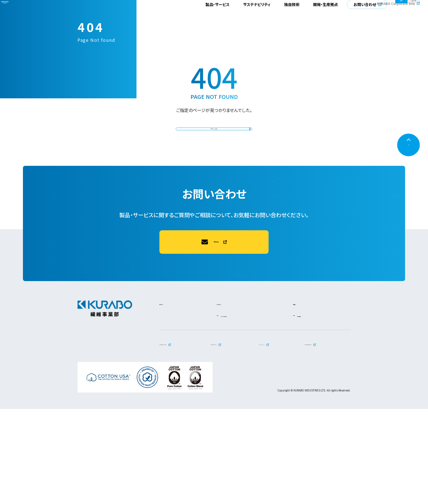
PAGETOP (408, 242)
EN (414, 17)
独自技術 (291, 17)
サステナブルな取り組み (242, 410)
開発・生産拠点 (325, 17)
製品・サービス (218, 17)
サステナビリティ (257, 17)
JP (401, 17)
